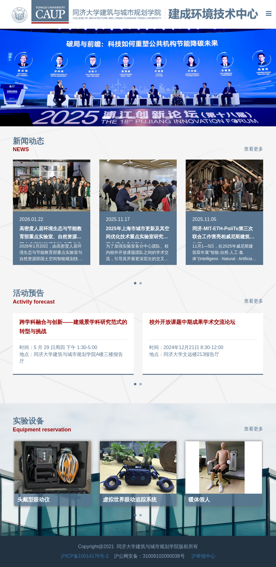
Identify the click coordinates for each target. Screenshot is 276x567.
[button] (106, 117)
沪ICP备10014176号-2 (85, 556)
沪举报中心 (203, 556)
